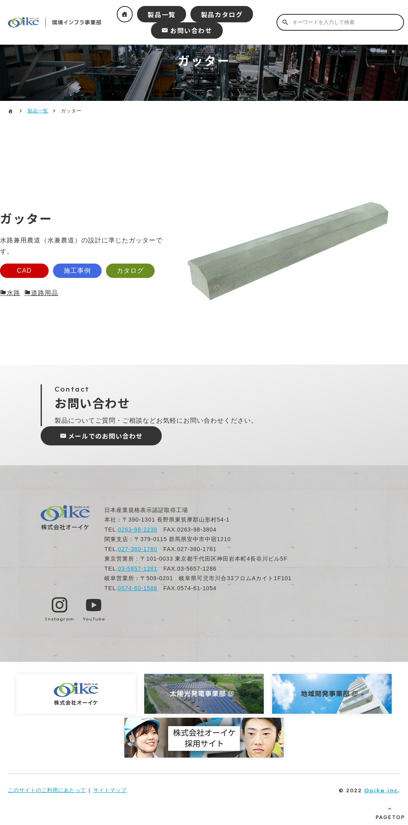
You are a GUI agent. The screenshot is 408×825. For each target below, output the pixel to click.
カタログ (130, 270)
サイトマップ (110, 790)
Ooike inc (381, 790)
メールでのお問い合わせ (105, 436)
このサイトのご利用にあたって (47, 790)
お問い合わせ (191, 30)
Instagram (59, 619)
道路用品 (44, 292)
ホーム (125, 14)
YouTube (93, 619)
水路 (13, 292)
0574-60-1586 (137, 588)
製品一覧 (161, 14)
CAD (24, 270)
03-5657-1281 (137, 568)
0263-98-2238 (137, 529)
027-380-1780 (137, 549)
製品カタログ (222, 14)
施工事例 (77, 270)
